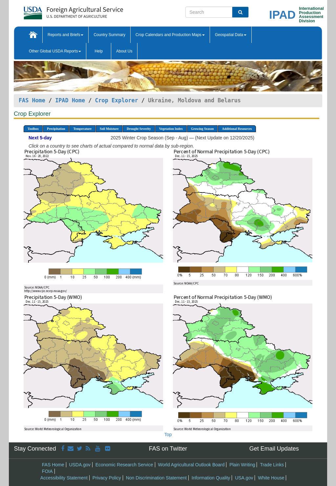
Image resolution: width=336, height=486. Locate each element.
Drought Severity (139, 129)
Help (98, 51)
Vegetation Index (171, 129)
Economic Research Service (124, 464)
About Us (124, 51)
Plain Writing (242, 464)
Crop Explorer (116, 100)
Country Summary (109, 34)
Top (168, 434)
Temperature (82, 129)
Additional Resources (237, 129)
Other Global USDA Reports (55, 51)
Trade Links (272, 464)
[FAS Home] (57, 11)
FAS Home (32, 100)
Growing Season (202, 129)
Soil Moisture (109, 129)
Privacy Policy (107, 477)
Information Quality (211, 477)
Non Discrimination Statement (156, 477)
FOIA (47, 471)
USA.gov (244, 477)
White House (271, 477)
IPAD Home (70, 100)
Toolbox (33, 129)
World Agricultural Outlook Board (191, 464)
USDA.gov (79, 464)
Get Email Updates (274, 448)
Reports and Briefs (65, 34)
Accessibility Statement (64, 477)
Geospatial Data (230, 34)
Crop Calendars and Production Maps (170, 34)
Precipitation (56, 129)
